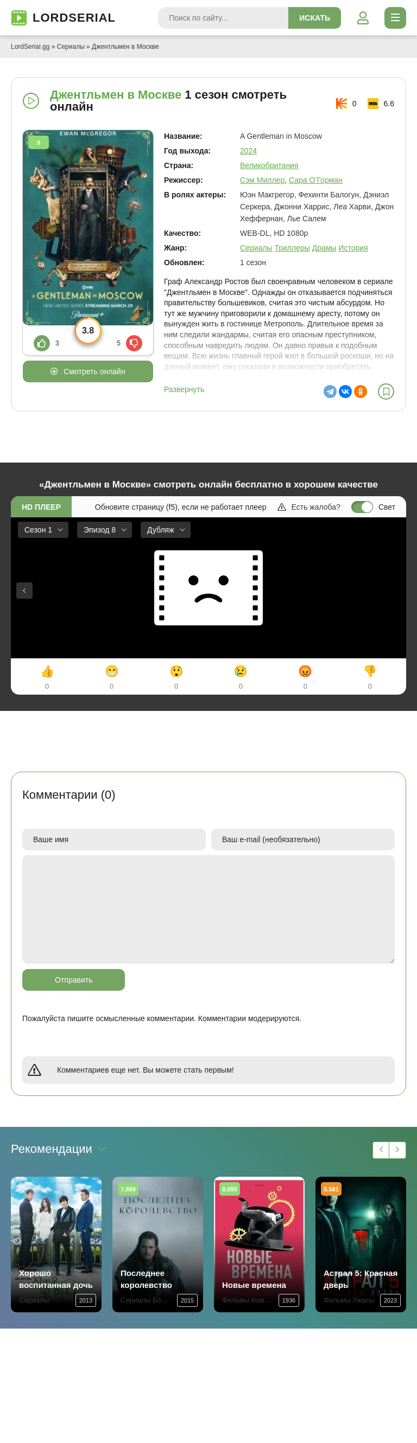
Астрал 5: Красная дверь (360, 1279)
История (353, 247)
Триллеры (291, 247)
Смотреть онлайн (94, 371)
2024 (248, 150)
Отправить (73, 980)
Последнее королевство (146, 1279)
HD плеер (41, 507)
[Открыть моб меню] (395, 18)
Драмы (324, 247)
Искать (314, 18)
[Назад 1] (381, 1150)
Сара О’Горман (316, 180)
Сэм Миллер (262, 180)
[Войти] (363, 18)
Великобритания (269, 165)
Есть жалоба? (308, 507)
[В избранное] (386, 391)
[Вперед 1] (397, 1150)
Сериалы (71, 46)
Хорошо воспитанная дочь (56, 1279)
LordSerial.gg (30, 46)
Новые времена (254, 1285)
